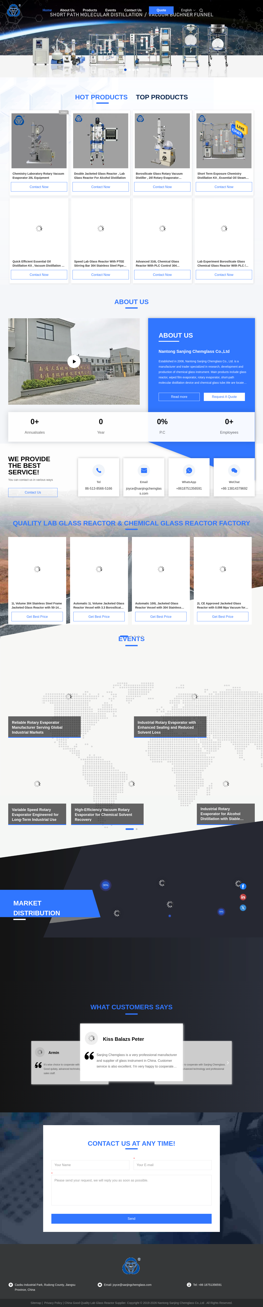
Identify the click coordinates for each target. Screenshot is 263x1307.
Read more (179, 396)
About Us (67, 10)
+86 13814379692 (234, 488)
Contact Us (133, 10)
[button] (34, 1065)
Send (131, 1218)
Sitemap (36, 1303)
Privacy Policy (53, 1303)
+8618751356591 (189, 488)
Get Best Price (37, 616)
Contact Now (39, 187)
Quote (161, 10)
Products (90, 10)
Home (47, 10)
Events (110, 10)
